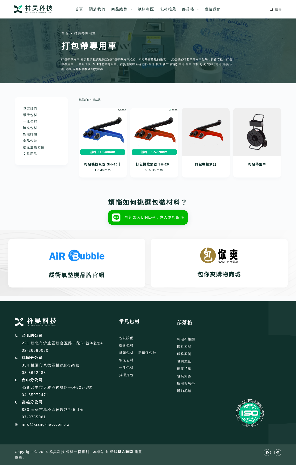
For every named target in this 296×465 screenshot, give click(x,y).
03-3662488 (34, 373)
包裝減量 (184, 361)
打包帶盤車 (257, 164)
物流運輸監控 (34, 147)
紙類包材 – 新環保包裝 (138, 353)
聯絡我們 (213, 9)
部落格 (191, 9)
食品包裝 (30, 141)
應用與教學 (186, 383)
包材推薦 (168, 9)
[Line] (277, 452)
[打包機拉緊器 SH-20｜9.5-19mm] (154, 132)
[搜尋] (276, 9)
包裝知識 (184, 376)
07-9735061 (34, 417)
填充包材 (30, 128)
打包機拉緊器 (205, 164)
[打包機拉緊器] (206, 132)
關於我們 (97, 9)
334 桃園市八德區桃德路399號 (51, 365)
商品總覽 (122, 9)
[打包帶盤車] (257, 132)
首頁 (79, 9)
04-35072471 (35, 395)
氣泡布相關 (186, 339)
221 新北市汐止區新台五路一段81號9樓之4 (62, 343)
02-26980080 (35, 350)
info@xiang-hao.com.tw (46, 424)
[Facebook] (267, 452)
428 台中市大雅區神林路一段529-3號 (57, 387)
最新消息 (184, 368)
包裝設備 (30, 108)
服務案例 (184, 354)
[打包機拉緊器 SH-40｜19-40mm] (103, 132)
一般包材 (30, 121)
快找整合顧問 (121, 452)
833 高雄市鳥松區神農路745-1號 (53, 410)
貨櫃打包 (30, 134)
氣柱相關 (184, 346)
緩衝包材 (30, 115)
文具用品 (30, 154)
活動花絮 (184, 391)
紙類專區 (146, 9)
